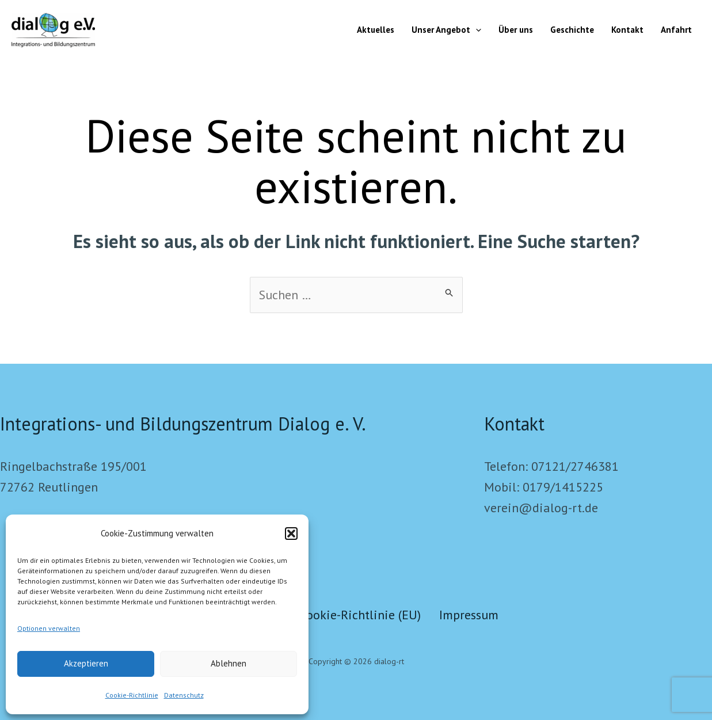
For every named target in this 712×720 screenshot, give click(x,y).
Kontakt (627, 29)
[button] (291, 533)
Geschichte (572, 29)
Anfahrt (676, 29)
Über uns (515, 29)
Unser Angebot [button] (446, 30)
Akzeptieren (86, 663)
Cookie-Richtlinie (131, 695)
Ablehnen (228, 663)
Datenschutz (184, 695)
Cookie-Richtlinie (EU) (360, 615)
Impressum (468, 615)
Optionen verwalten (48, 628)
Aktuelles (375, 29)
